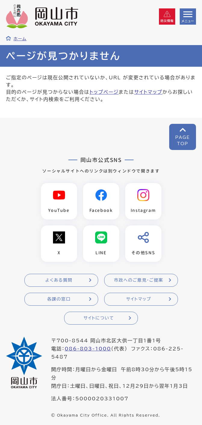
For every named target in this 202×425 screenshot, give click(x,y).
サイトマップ (148, 92)
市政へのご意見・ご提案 (138, 280)
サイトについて (98, 318)
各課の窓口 (59, 299)
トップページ (104, 92)
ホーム (20, 39)
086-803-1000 (88, 348)
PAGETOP (182, 140)
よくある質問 (58, 280)
